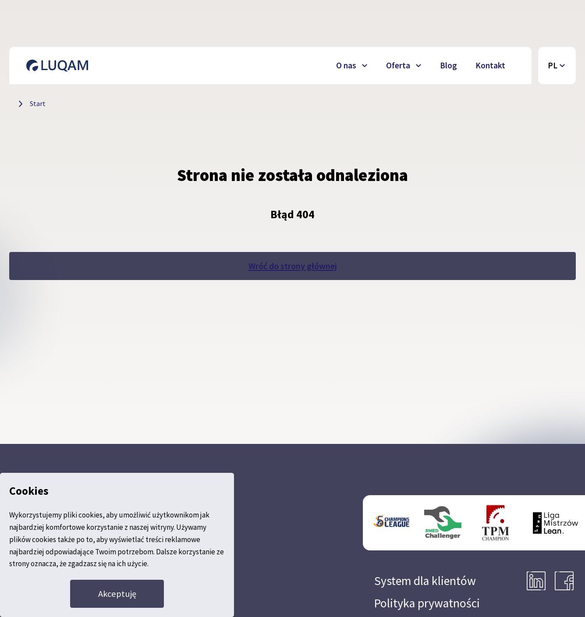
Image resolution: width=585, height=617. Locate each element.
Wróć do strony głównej (292, 266)
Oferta (398, 65)
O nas (346, 65)
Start (38, 103)
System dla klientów (425, 581)
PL (552, 65)
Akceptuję (117, 593)
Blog (448, 65)
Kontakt (490, 65)
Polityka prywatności (427, 603)
